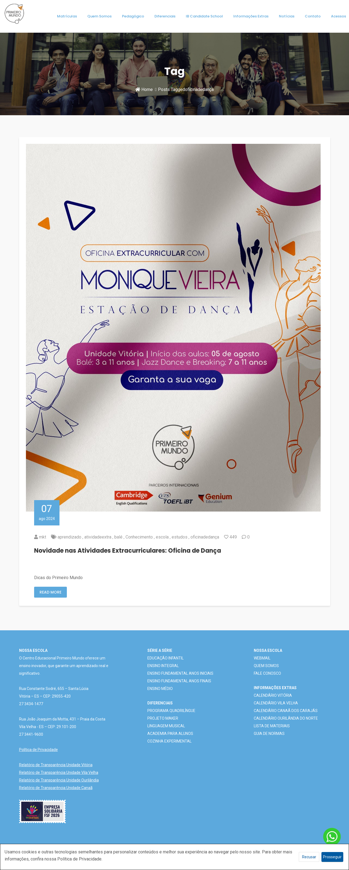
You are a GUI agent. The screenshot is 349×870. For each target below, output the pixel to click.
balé (118, 537)
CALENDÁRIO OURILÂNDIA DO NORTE (286, 718)
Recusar (309, 857)
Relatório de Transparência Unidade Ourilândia (59, 780)
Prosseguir (332, 857)
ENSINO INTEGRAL (163, 666)
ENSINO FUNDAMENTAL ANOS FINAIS (179, 681)
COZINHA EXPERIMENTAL (169, 741)
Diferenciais (164, 16)
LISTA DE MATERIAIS (272, 726)
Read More (50, 592)
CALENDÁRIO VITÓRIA (273, 695)
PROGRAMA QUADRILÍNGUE (171, 710)
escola (162, 537)
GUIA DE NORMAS (269, 733)
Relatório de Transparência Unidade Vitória (56, 765)
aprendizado (69, 537)
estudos (179, 537)
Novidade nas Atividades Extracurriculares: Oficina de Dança (127, 550)
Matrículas (67, 16)
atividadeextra (97, 537)
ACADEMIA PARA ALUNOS (170, 733)
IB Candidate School (204, 16)
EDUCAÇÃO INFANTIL (165, 658)
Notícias (286, 16)
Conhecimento (139, 537)
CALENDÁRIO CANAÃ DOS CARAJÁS (286, 710)
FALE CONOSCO (267, 673)
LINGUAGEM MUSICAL (166, 726)
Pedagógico (133, 16)
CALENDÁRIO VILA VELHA (276, 703)
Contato (313, 16)
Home (144, 89)
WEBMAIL (262, 658)
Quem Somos (99, 16)
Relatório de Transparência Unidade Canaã (56, 788)
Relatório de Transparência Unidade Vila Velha (58, 772)
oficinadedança (204, 537)
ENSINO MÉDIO (160, 688)
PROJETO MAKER (162, 718)
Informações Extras (251, 16)
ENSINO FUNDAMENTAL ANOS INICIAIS (180, 673)
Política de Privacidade (38, 749)
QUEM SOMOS (266, 666)
